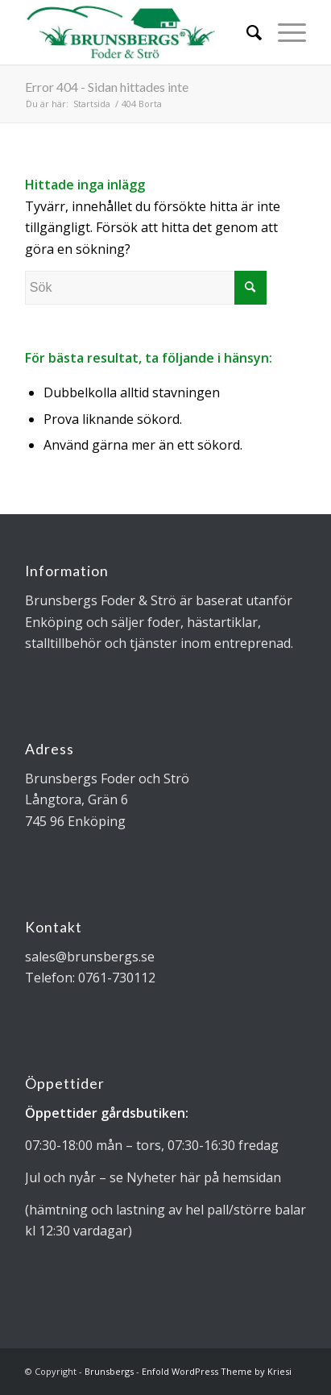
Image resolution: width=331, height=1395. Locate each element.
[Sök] (246, 32)
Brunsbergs (109, 1371)
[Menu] (284, 32)
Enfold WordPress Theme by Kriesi (217, 1371)
